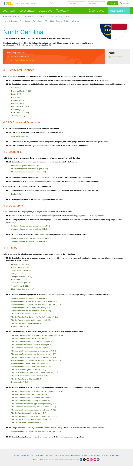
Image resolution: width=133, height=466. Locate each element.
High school (75, 21)
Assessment (27, 10)
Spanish (68, 17)
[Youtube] (95, 459)
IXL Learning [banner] (8, 3)
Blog (32, 455)
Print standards (117, 57)
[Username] (77, 3)
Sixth (52, 21)
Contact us (91, 455)
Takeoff (62, 10)
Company (16, 455)
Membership (119, 10)
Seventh (59, 21)
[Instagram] (92, 459)
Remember (126, 3)
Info (5, 21)
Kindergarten (13, 21)
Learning (9, 10)
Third (34, 21)
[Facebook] (81, 459)
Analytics (45, 10)
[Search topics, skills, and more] (34, 3)
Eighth (66, 21)
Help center (39, 455)
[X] (85, 459)
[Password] (97, 3)
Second (28, 21)
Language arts (29, 17)
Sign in (112, 3)
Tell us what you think (62, 455)
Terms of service (102, 455)
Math (17, 17)
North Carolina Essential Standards (23, 60)
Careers (84, 455)
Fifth (46, 21)
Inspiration (96, 10)
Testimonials (75, 455)
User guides (49, 455)
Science (42, 17)
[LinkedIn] (98, 459)
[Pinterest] (88, 459)
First (21, 21)
